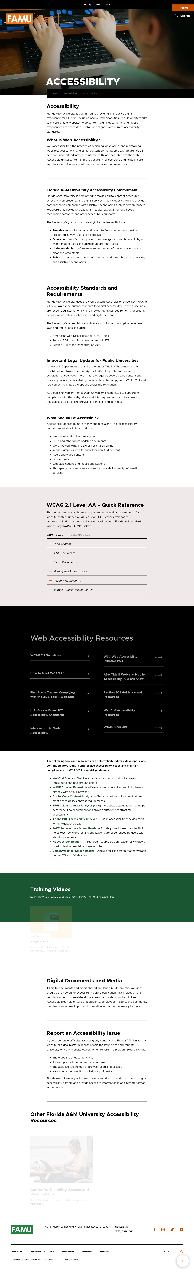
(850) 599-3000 (124, 1232)
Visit (98, 4)
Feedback (104, 1252)
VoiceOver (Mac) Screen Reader (73, 851)
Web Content (61, 544)
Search (185, 16)
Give (107, 4)
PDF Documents (63, 553)
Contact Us (121, 1228)
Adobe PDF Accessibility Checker (75, 820)
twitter (172, 1230)
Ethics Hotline (68, 1252)
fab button (183, 1261)
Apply (87, 4)
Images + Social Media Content (74, 590)
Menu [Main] (184, 7)
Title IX (51, 1252)
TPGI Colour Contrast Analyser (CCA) (77, 806)
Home (52, 91)
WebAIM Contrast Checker (70, 779)
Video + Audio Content (68, 581)
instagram (163, 1230)
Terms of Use (16, 1252)
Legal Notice (35, 1252)
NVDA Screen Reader (67, 842)
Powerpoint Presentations (71, 572)
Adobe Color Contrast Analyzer (73, 797)
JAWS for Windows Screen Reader (75, 829)
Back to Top (170, 1252)
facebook (154, 1230)
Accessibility (68, 91)
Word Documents (65, 562)
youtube (181, 1230)
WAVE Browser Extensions (70, 788)
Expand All (55, 535)
